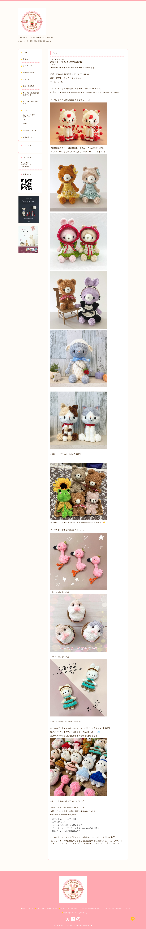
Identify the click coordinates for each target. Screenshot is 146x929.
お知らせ (26, 123)
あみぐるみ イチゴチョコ (67, 925)
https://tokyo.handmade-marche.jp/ (73, 92)
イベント (52, 64)
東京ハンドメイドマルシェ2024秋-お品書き (66, 62)
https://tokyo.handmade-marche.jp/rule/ (63, 815)
